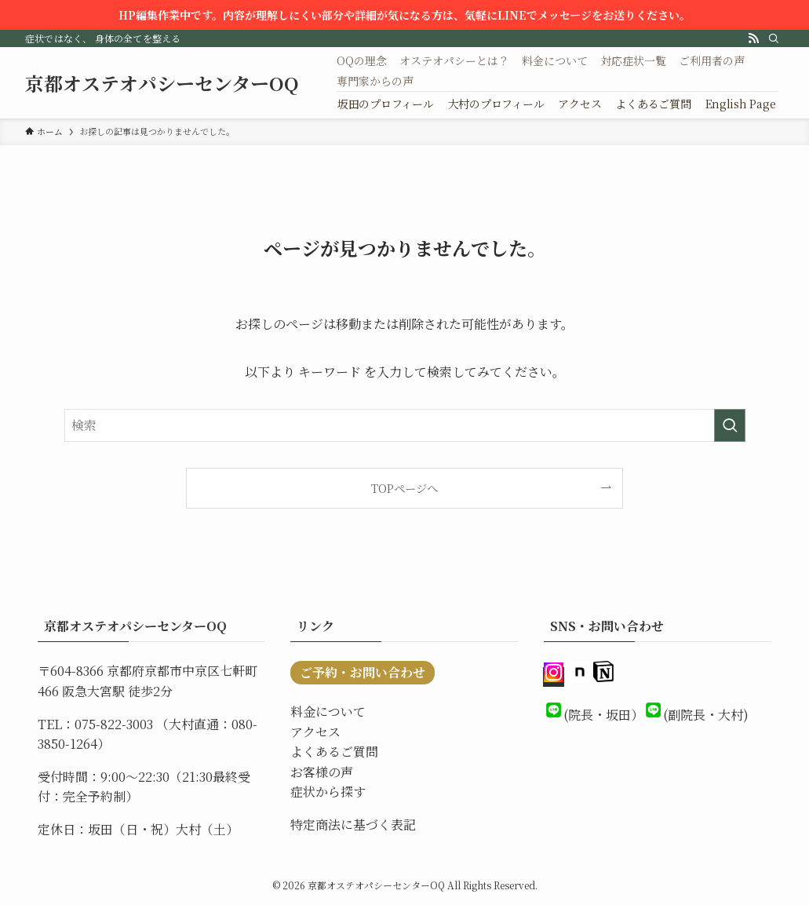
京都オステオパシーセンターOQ (162, 83)
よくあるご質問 (334, 752)
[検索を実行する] (729, 425)
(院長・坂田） (603, 715)
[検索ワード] (404, 425)
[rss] (753, 38)
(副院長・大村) (706, 715)
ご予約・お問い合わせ (362, 672)
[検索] (773, 38)
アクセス (315, 732)
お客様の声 (321, 772)
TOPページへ (404, 488)
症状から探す (328, 792)
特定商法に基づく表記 (353, 825)
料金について (328, 711)
